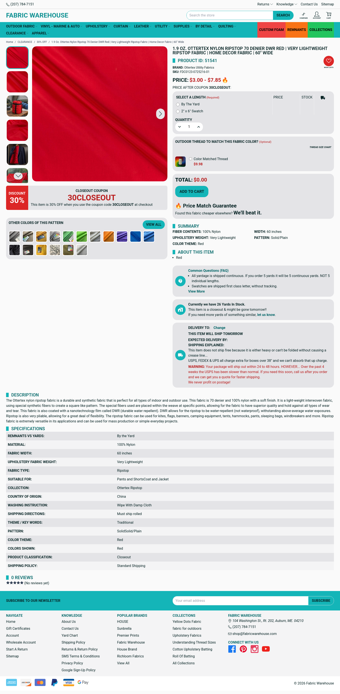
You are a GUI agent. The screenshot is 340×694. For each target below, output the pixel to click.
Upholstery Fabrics (187, 635)
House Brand (127, 649)
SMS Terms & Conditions (81, 656)
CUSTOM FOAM (271, 30)
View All (153, 224)
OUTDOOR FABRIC (21, 26)
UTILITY (162, 26)
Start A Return (17, 649)
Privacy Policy (72, 663)
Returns (265, 4)
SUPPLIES (183, 26)
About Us (69, 622)
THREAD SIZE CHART (320, 147)
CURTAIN (122, 26)
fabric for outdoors (187, 628)
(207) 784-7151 (20, 4)
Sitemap (327, 4)
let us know (266, 315)
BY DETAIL (205, 26)
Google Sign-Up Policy (78, 670)
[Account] (317, 15)
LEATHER (142, 26)
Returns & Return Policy (80, 649)
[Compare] (303, 15)
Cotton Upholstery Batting (192, 649)
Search (283, 15)
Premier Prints (128, 635)
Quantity (183, 120)
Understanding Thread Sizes (194, 642)
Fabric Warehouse (131, 642)
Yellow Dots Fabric (187, 622)
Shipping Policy (73, 642)
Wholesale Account (21, 642)
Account (12, 635)
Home (10, 622)
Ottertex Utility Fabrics (199, 67)
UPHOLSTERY (98, 26)
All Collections (184, 663)
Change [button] (220, 328)
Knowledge (286, 4)
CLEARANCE (17, 33)
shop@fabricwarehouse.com (252, 634)
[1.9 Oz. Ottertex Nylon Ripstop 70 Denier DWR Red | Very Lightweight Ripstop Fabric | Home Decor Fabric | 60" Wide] (99, 113)
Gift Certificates (18, 628)
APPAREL (40, 33)
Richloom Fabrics (130, 656)
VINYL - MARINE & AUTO (61, 26)
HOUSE (122, 622)
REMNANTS (296, 30)
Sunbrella (124, 628)
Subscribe (321, 601)
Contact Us (309, 4)
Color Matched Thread (211, 159)
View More (196, 291)
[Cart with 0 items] (328, 15)
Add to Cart (192, 191)
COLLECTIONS (320, 30)
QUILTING (227, 26)
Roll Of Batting (184, 656)
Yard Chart (70, 635)
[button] (160, 113)
